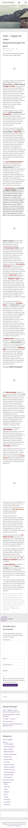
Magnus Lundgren (17, 602)
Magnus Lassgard (7, 602)
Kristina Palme (14, 601)
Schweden (15, 606)
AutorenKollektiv (7, 50)
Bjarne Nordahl (8, 749)
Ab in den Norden (8, 721)
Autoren (5, 595)
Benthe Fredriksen (12, 595)
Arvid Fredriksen (9, 593)
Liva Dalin (21, 601)
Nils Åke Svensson (9, 769)
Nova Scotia (19, 604)
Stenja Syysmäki (8, 774)
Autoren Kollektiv (8, 2)
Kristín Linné (6, 601)
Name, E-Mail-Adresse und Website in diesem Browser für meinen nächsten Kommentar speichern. (14, 680)
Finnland (6, 792)
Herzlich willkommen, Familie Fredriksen (7, 618)
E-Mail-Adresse (8, 664)
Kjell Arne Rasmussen (16, 599)
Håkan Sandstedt (18, 597)
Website (5, 670)
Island (4, 599)
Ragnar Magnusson (8, 606)
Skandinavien (6, 608)
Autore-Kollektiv (18, 593)
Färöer (6, 789)
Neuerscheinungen (8, 780)
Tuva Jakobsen (8, 777)
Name (5, 658)
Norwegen (13, 604)
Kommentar (7, 639)
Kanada (8, 599)
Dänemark (10, 597)
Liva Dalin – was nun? (9, 719)
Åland (5, 784)
